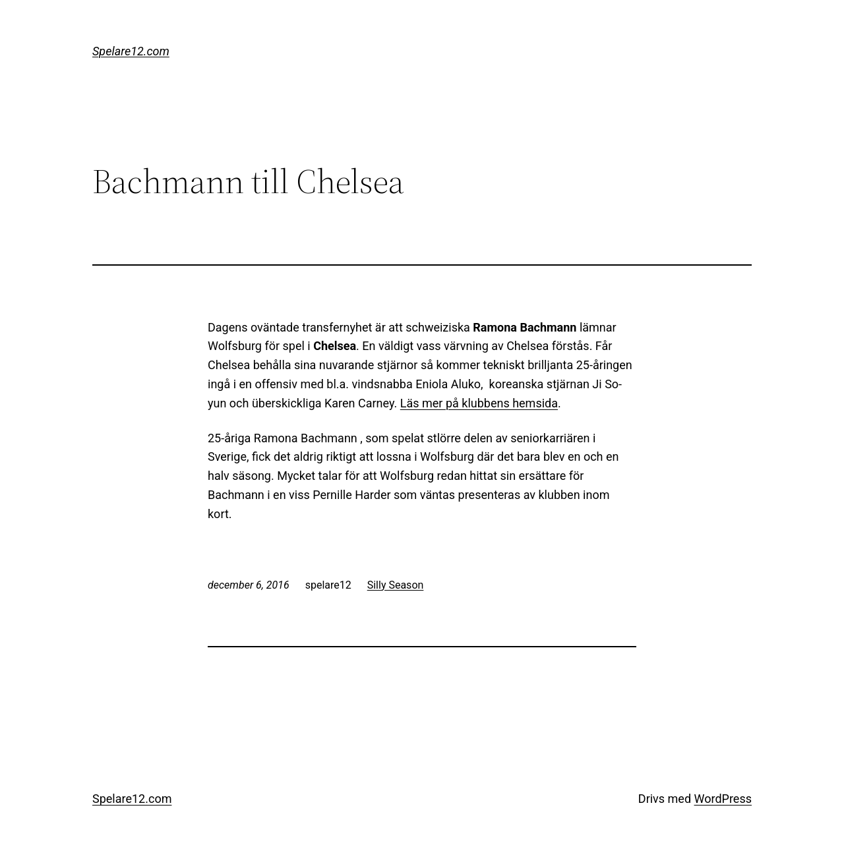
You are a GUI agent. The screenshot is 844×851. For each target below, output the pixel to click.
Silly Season (395, 585)
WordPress (723, 799)
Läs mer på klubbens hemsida (479, 403)
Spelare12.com (130, 51)
